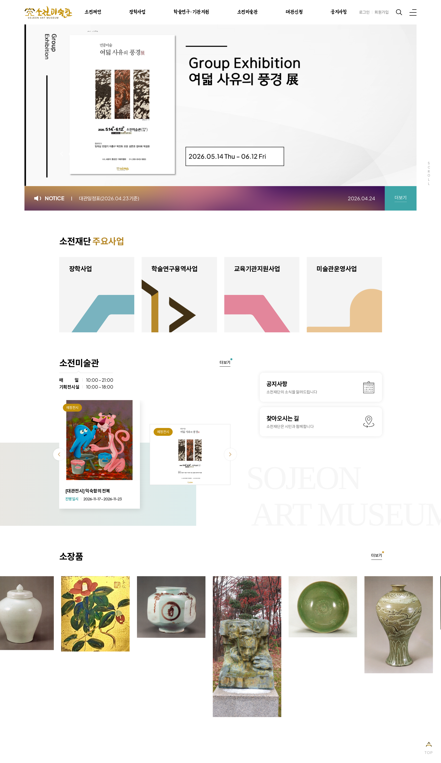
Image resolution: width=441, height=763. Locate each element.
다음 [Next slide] (113, 153)
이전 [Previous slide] (61, 153)
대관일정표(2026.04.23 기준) (109, 198)
